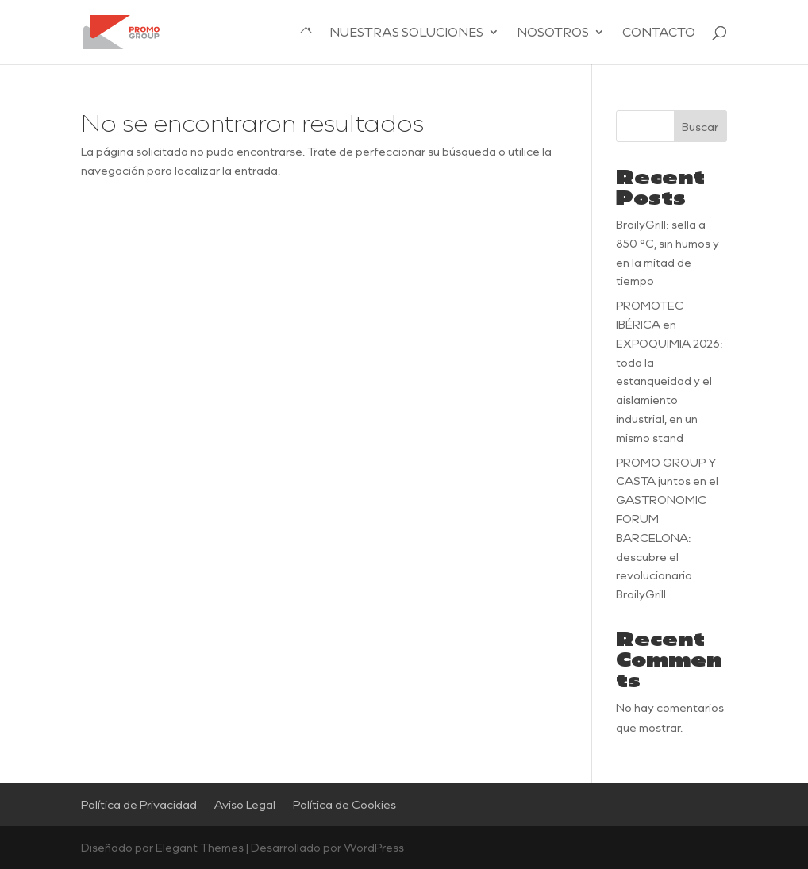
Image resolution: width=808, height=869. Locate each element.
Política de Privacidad (139, 804)
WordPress (374, 847)
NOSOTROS (553, 33)
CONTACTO (658, 33)
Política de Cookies (344, 804)
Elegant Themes (200, 847)
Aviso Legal (244, 804)
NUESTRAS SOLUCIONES (406, 33)
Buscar (700, 126)
